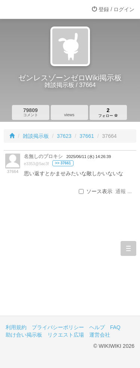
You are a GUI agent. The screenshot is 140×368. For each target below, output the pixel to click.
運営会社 (99, 335)
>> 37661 (63, 163)
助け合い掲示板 (24, 335)
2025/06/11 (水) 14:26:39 (88, 156)
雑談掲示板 (36, 136)
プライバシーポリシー (58, 327)
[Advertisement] (70, 267)
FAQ (115, 327)
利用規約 (16, 327)
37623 (64, 136)
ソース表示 (95, 191)
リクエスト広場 (65, 335)
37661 (87, 136)
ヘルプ (97, 327)
